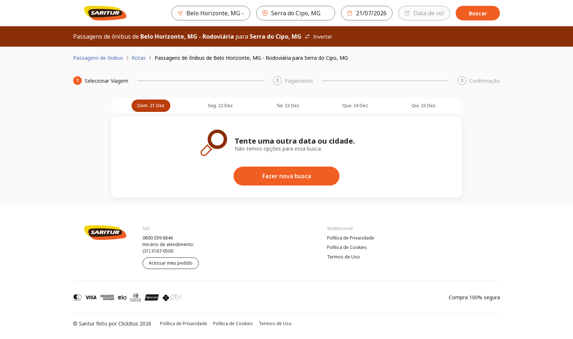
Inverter (318, 36)
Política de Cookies (347, 247)
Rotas (139, 57)
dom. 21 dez (150, 105)
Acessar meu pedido (171, 263)
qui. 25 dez (423, 105)
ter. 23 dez (287, 105)
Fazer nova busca (286, 176)
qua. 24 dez (355, 105)
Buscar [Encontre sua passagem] (478, 13)
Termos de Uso (343, 257)
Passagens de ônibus (98, 57)
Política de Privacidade (350, 238)
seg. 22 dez (220, 105)
